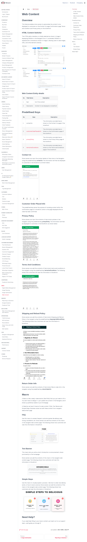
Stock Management (7, 141)
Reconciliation (5, 322)
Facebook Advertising (7, 282)
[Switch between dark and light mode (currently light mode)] (85, 3)
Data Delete (5, 94)
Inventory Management (7, 220)
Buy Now (4, 24)
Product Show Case (7, 40)
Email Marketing (6, 258)
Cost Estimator (6, 233)
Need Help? (75, 51)
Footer (4, 47)
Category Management (8, 62)
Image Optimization (7, 292)
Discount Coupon (6, 254)
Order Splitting (5, 144)
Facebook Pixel (6, 305)
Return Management (7, 131)
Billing (3, 231)
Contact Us (76, 22)
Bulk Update (5, 328)
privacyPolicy (30, 139)
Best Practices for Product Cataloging (9, 70)
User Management (6, 170)
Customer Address (7, 194)
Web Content (5, 294)
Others (3, 354)
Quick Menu (5, 336)
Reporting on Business (8, 300)
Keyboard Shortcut (7, 339)
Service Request (6, 358)
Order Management (7, 115)
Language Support (6, 236)
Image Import (5, 86)
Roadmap (4, 356)
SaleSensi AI (5, 152)
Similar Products (6, 55)
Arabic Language (6, 239)
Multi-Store (5, 209)
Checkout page (6, 201)
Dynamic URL (5, 249)
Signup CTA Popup (7, 276)
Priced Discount (6, 265)
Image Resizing (6, 290)
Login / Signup (6, 14)
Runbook (72, 3)
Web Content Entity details (78, 16)
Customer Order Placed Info (77, 26)
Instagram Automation (7, 156)
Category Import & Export (8, 84)
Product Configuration (7, 67)
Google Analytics (6, 303)
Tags (3, 186)
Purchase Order (6, 73)
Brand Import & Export (8, 81)
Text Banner (76, 46)
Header (4, 45)
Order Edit (4, 113)
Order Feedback (6, 125)
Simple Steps (76, 49)
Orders (3, 101)
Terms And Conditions (79, 32)
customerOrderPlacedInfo (33, 131)
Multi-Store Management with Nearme (8, 311)
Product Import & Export (8, 88)
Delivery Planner (6, 122)
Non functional (5, 342)
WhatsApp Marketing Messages (7, 159)
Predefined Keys (76, 20)
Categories (5, 29)
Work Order (5, 180)
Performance (5, 345)
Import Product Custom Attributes (8, 97)
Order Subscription (7, 146)
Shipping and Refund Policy (78, 35)
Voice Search (5, 43)
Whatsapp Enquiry (6, 263)
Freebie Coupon (6, 256)
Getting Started (6, 9)
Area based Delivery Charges (7, 134)
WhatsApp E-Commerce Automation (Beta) (8, 163)
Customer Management (8, 203)
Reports (4, 298)
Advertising (4, 279)
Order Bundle (5, 148)
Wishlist (4, 199)
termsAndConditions (32, 147)
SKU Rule (4, 225)
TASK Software (6, 318)
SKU (3, 223)
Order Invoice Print (7, 120)
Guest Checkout (6, 139)
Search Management (7, 34)
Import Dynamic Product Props (8, 91)
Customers (4, 192)
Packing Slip (5, 118)
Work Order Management (8, 183)
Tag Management (6, 188)
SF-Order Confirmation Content (8, 128)
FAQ (74, 44)
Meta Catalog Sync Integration (7, 273)
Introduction (5, 12)
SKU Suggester (6, 227)
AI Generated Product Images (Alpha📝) (7, 176)
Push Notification (6, 245)
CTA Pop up (5, 261)
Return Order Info (77, 39)
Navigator (4, 51)
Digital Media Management (9, 288)
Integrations (5, 315)
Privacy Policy (76, 29)
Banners (4, 27)
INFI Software (5, 320)
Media (3, 285)
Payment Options (6, 108)
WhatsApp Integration (7, 270)
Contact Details (6, 350)
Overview (74, 9)
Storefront (4, 20)
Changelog (80, 3)
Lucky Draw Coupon (7, 268)
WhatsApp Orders (6, 154)
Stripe (3, 215)
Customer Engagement (7, 242)
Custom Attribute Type (8, 58)
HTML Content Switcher (77, 12)
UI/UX (3, 332)
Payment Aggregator (7, 212)
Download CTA (6, 31)
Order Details (5, 111)
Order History (5, 106)
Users (3, 167)
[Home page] (23, 9)
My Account (5, 16)
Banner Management (7, 247)
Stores (3, 207)
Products (4, 22)
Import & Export (6, 79)
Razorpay (4, 217)
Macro (73, 41)
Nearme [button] (65, 3)
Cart (3, 196)
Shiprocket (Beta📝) (7, 137)
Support (4, 348)
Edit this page (23, 529)
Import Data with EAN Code (7, 325)
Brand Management (7, 65)
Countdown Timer (6, 38)
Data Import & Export (7, 77)
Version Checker (6, 36)
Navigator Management (8, 334)
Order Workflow (6, 104)
